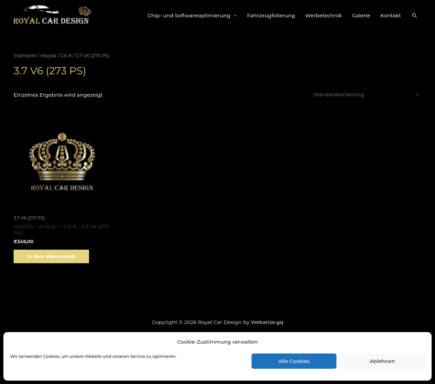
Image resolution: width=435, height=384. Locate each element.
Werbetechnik (323, 15)
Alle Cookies (294, 361)
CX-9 (65, 55)
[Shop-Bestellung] (365, 94)
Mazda (48, 55)
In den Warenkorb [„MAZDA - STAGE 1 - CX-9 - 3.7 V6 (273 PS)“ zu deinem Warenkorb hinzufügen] (51, 256)
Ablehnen (382, 361)
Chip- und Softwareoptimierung (188, 15)
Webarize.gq (267, 322)
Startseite (25, 55)
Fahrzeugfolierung (271, 15)
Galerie (361, 15)
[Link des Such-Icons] (414, 15)
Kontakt (391, 15)
